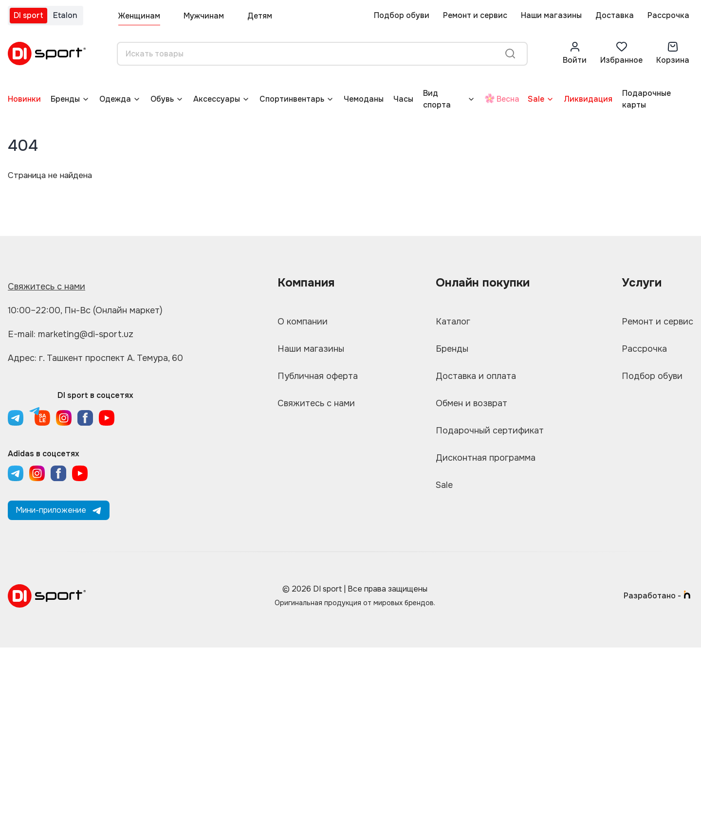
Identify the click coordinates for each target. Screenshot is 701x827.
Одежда (115, 99)
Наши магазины (551, 15)
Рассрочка (668, 15)
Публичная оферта (317, 376)
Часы (403, 99)
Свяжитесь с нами (46, 286)
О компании (302, 321)
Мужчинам (204, 16)
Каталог (453, 321)
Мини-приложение (59, 510)
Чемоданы (364, 99)
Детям (259, 16)
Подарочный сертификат (490, 430)
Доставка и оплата (476, 376)
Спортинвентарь (291, 99)
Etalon (65, 15)
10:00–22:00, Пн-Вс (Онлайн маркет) (85, 310)
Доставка (614, 15)
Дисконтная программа (485, 457)
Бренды (65, 99)
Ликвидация (588, 99)
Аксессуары (216, 99)
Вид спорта (437, 99)
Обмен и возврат (471, 403)
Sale (536, 99)
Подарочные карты (646, 99)
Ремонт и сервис (475, 15)
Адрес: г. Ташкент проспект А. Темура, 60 (95, 358)
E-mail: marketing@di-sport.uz (70, 334)
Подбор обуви (401, 15)
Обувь (162, 99)
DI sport (28, 15)
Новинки (24, 99)
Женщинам (139, 16)
